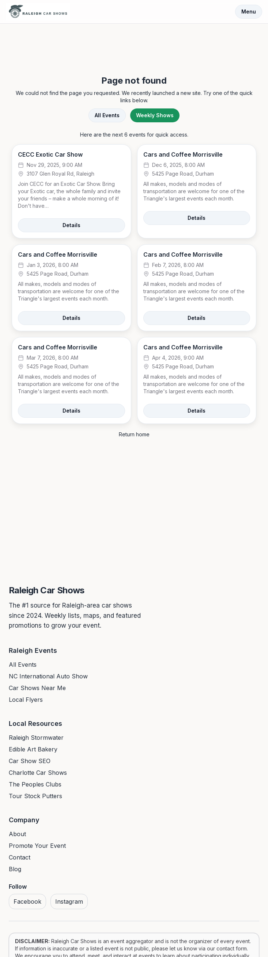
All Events (107, 115)
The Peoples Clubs (35, 784)
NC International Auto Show (48, 676)
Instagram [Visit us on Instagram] (69, 901)
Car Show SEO (29, 761)
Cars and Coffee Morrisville (183, 154)
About (17, 834)
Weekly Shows (155, 115)
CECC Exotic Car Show (50, 154)
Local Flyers (26, 699)
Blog (15, 869)
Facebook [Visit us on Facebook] (27, 901)
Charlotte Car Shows (38, 772)
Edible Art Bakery (33, 749)
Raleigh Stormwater (36, 737)
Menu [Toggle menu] (248, 11)
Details (71, 225)
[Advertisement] (134, 43)
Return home (134, 434)
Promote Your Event (37, 845)
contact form (231, 948)
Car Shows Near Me (37, 688)
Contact (19, 857)
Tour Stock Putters (35, 796)
